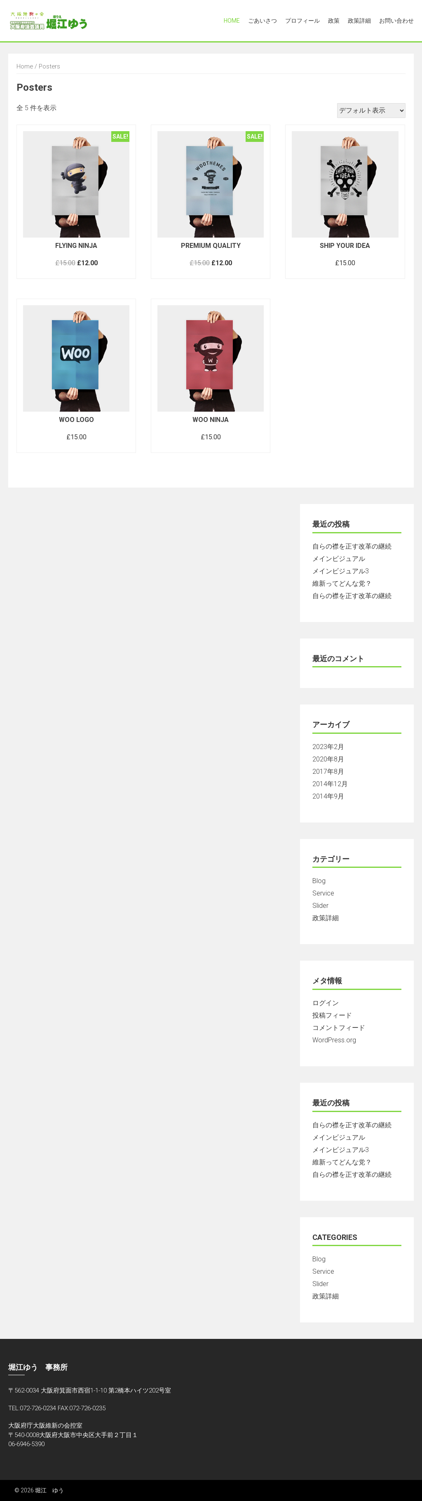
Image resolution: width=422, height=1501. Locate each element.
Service (323, 893)
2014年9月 (328, 796)
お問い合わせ (396, 20)
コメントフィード (338, 1028)
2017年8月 (328, 771)
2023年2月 (328, 747)
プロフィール (302, 20)
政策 (334, 20)
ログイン (325, 1003)
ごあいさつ (262, 20)
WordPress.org (334, 1040)
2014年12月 (330, 784)
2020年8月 (328, 759)
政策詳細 (359, 20)
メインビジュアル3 (340, 571)
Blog (319, 881)
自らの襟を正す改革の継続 (352, 546)
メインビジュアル (338, 559)
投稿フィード (332, 1015)
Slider (320, 906)
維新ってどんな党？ (342, 583)
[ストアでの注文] (371, 110)
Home (232, 20)
